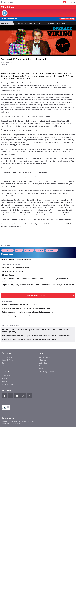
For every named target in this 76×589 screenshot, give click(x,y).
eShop (4, 504)
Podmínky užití (24, 559)
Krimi (18, 293)
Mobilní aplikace (7, 522)
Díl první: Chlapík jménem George (23, 310)
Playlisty (50, 23)
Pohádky (29, 293)
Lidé (58, 23)
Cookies (4, 559)
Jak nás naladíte (44, 495)
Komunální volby (8, 498)
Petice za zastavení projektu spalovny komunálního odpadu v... (35, 389)
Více (64, 23)
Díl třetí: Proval (16, 329)
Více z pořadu (8, 368)
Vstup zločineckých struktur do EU (24, 399)
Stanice (4, 501)
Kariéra (41, 504)
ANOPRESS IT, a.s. (67, 267)
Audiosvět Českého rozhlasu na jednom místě (16, 302)
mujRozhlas (5, 288)
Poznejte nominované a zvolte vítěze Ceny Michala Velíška (33, 380)
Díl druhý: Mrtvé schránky (20, 319)
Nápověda (42, 498)
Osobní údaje (13, 559)
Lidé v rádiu (43, 501)
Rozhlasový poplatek (46, 509)
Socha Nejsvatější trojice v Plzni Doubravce (27, 371)
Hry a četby (7, 293)
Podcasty (5, 519)
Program (19, 23)
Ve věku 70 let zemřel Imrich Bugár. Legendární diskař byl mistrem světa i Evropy (29, 477)
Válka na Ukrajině (8, 495)
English (33, 559)
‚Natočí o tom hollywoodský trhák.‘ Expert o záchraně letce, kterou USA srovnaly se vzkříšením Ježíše (36, 473)
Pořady (28, 23)
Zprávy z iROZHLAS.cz (11, 414)
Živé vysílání (52, 293)
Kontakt (41, 506)
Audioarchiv (39, 23)
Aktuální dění (7, 23)
